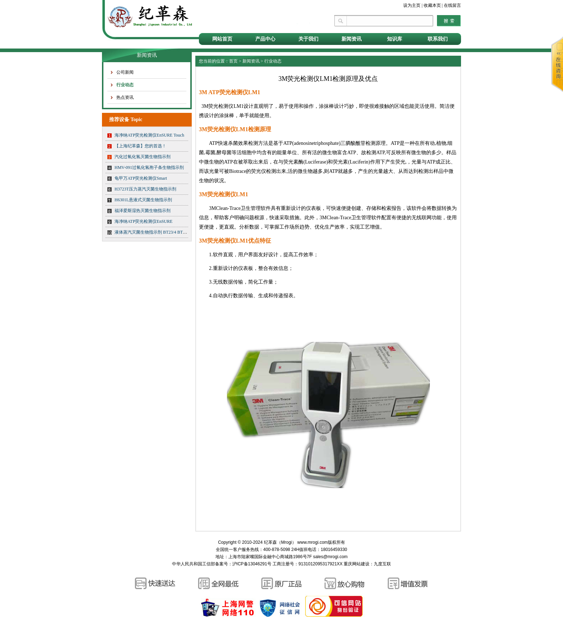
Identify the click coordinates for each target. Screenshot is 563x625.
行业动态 (125, 84)
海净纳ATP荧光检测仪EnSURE (143, 221)
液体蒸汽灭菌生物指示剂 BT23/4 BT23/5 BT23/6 (160, 232)
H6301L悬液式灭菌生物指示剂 (143, 199)
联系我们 (438, 39)
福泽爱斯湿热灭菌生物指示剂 (143, 210)
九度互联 (382, 563)
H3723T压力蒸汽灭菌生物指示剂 (145, 189)
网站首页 (222, 39)
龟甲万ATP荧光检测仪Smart (141, 178)
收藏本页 (432, 5)
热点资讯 (125, 97)
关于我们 (308, 39)
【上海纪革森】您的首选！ (140, 145)
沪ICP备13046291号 (251, 563)
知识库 (394, 39)
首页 (233, 61)
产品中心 (265, 39)
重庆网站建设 (356, 563)
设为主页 (411, 5)
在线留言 (452, 5)
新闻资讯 (351, 39)
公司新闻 (125, 72)
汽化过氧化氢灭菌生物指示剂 (143, 156)
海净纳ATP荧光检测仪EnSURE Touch (149, 135)
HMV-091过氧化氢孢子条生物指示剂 (149, 167)
